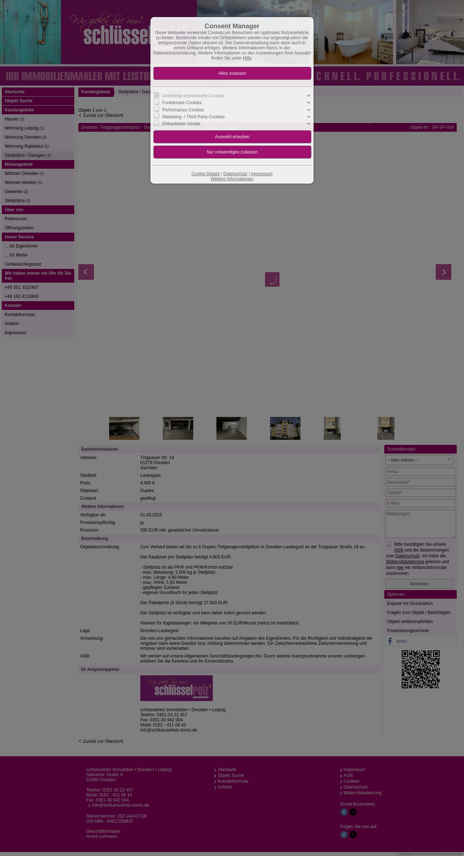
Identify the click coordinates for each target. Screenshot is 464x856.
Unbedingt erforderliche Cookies (193, 95)
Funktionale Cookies (182, 102)
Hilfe (247, 58)
